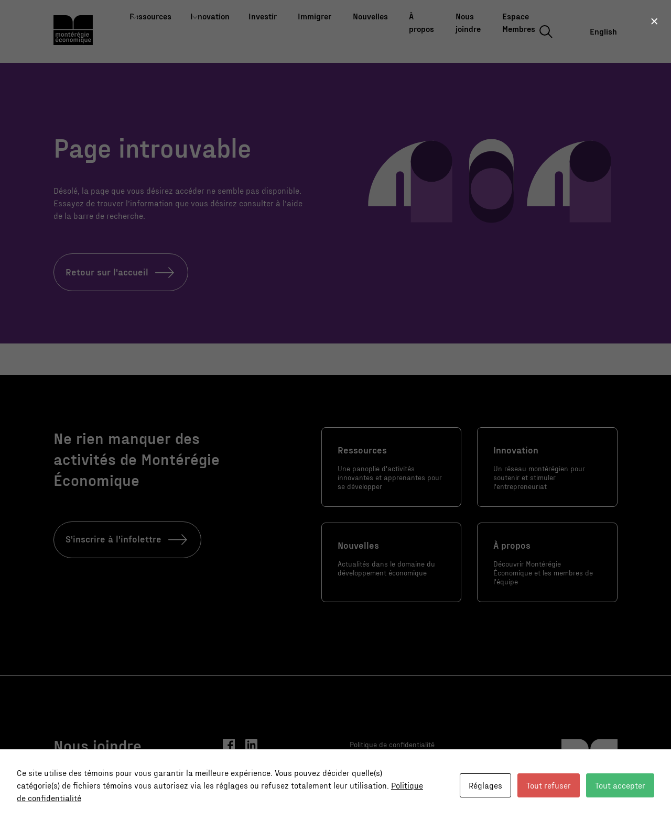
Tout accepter (620, 785)
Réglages (485, 785)
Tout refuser (548, 785)
